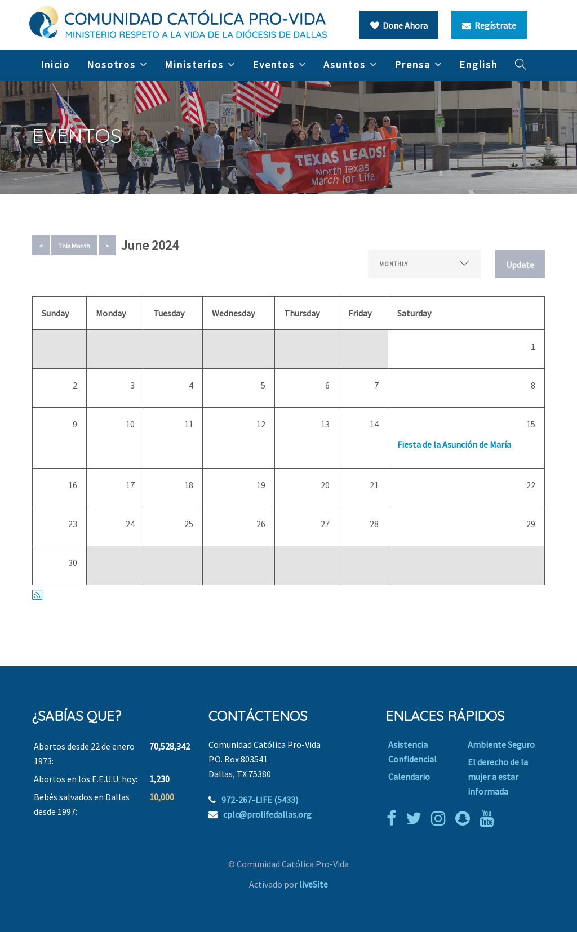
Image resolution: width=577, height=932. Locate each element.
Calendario (409, 776)
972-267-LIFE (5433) (259, 799)
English (478, 64)
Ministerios (194, 64)
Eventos (273, 64)
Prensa (412, 64)
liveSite (313, 884)
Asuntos (344, 64)
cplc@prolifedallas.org (267, 814)
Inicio (55, 64)
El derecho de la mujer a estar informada (498, 776)
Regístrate (489, 25)
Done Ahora (399, 25)
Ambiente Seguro (501, 744)
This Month (74, 246)
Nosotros (111, 64)
